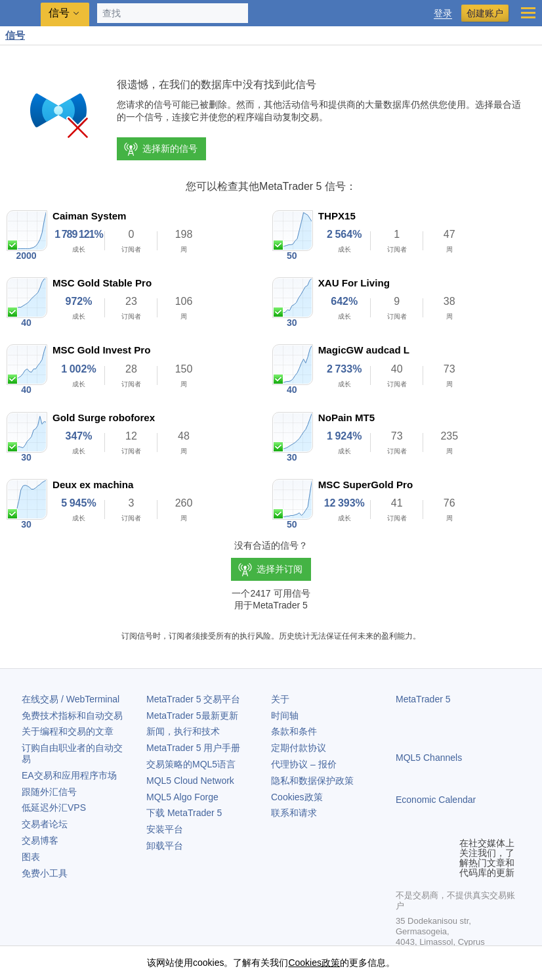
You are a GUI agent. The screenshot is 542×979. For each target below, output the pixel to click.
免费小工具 (45, 873)
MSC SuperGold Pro (365, 484)
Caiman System (89, 215)
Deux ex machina (92, 484)
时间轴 (285, 715)
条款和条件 (294, 731)
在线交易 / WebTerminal (70, 699)
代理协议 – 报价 (304, 764)
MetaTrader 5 (423, 699)
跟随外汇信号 (49, 791)
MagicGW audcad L (363, 349)
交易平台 (193, 699)
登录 (443, 13)
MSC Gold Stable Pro (102, 282)
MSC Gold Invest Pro (101, 349)
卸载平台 (164, 845)
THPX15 (337, 215)
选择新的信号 (160, 149)
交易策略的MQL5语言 (191, 764)
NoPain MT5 (346, 417)
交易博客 (40, 840)
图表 (31, 857)
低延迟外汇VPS (54, 807)
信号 (15, 35)
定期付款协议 (298, 747)
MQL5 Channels (429, 757)
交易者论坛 (45, 824)
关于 (280, 699)
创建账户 (485, 13)
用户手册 (193, 747)
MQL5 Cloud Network (190, 780)
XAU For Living (354, 282)
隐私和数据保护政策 (312, 780)
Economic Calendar (436, 799)
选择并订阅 (279, 569)
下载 (184, 813)
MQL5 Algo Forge (182, 797)
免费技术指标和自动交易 (72, 715)
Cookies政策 (297, 797)
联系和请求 (294, 813)
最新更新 (192, 715)
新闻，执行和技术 (183, 731)
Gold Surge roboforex (103, 417)
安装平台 (164, 829)
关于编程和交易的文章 (68, 731)
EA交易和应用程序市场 (69, 775)
